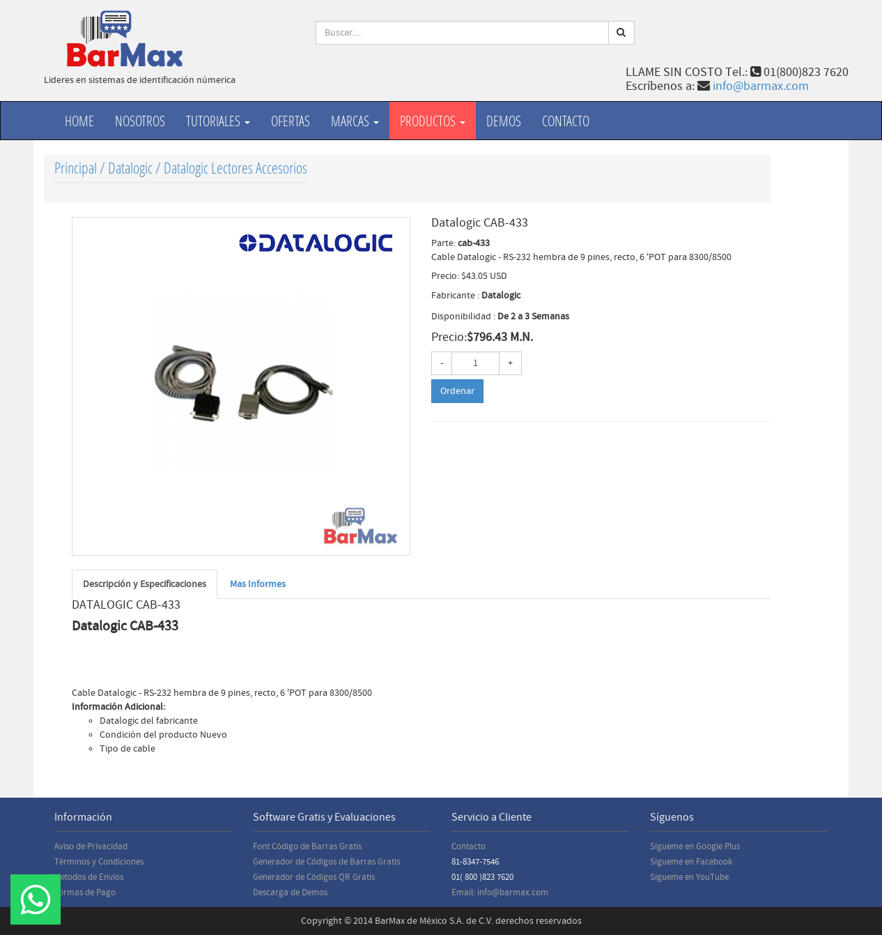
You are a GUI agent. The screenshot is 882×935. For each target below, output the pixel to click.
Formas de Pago (85, 892)
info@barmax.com (761, 86)
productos (432, 121)
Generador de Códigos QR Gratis (314, 877)
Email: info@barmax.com (499, 892)
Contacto (565, 121)
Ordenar (457, 391)
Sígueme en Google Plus (695, 846)
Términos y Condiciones (99, 861)
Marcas (355, 121)
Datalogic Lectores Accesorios (235, 168)
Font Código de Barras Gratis (307, 846)
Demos (503, 121)
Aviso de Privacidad (90, 846)
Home (79, 121)
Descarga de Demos (290, 892)
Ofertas (290, 121)
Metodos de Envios (88, 877)
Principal (75, 168)
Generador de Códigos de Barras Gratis (326, 861)
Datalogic (130, 168)
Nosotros (140, 121)
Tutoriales (218, 121)
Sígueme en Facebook (691, 861)
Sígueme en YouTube (689, 877)
